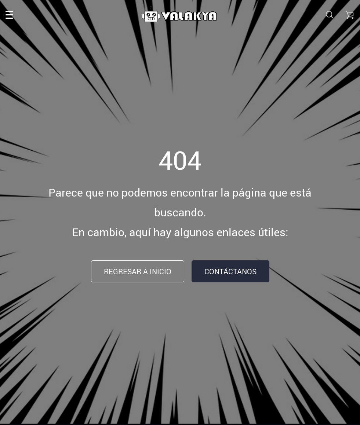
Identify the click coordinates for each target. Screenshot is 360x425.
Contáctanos (230, 271)
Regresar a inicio (137, 271)
